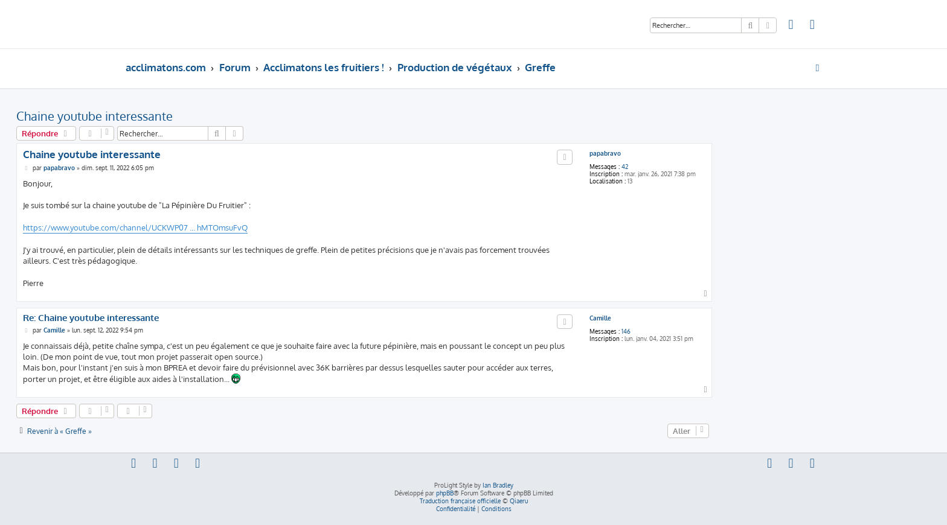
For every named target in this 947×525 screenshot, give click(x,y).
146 (626, 331)
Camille (600, 318)
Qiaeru (519, 500)
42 (624, 166)
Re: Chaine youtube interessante (91, 318)
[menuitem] (791, 26)
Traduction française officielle (460, 500)
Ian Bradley (498, 485)
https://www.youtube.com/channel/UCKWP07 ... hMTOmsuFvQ (135, 227)
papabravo (605, 153)
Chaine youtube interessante (94, 116)
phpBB (445, 493)
